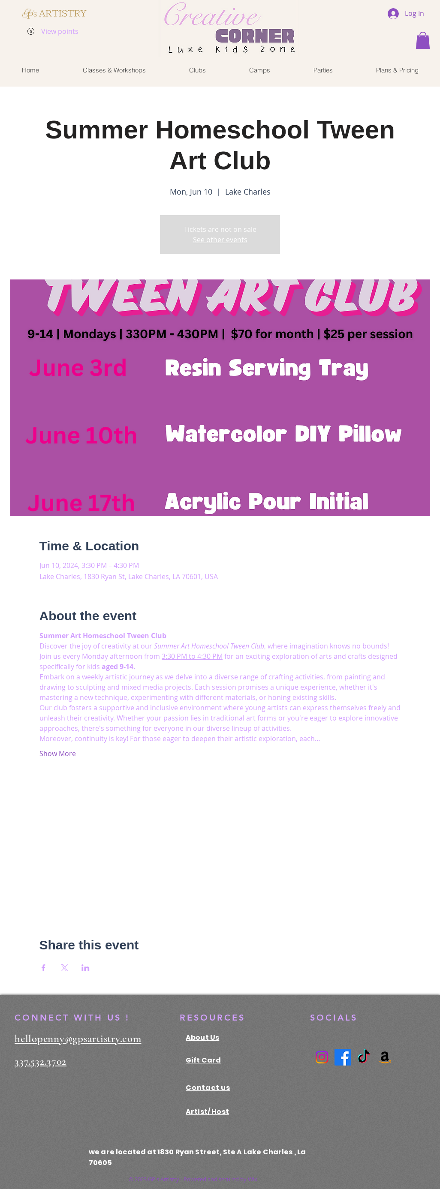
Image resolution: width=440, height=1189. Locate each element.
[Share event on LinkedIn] (85, 967)
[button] (423, 40)
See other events (220, 239)
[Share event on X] (64, 967)
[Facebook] (343, 1057)
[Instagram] (321, 1057)
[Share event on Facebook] (43, 967)
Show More (57, 753)
